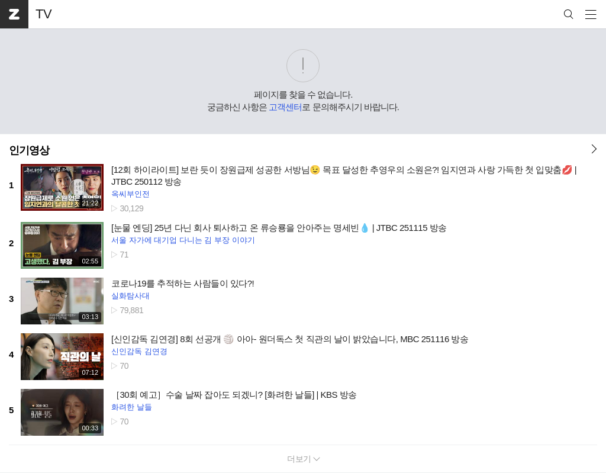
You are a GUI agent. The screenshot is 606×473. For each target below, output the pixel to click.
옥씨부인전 (130, 193)
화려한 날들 (131, 407)
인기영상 (29, 150)
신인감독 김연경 (139, 351)
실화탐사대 (130, 295)
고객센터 (285, 107)
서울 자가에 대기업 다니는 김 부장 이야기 (183, 240)
